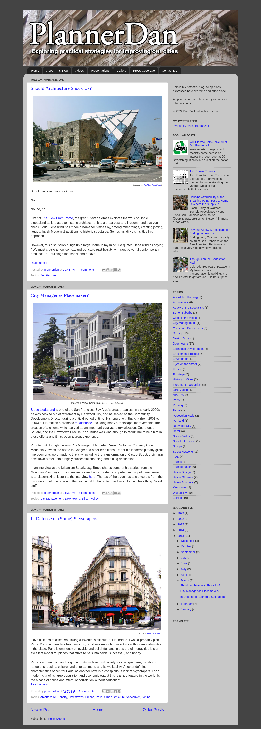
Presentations (100, 70)
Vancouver (133, 697)
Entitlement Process (186, 353)
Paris (99, 697)
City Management (51, 498)
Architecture (48, 275)
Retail (177, 431)
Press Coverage (144, 70)
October (186, 546)
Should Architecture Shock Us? (61, 88)
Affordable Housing (185, 297)
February (187, 603)
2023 (181, 513)
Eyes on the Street (185, 364)
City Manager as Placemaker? (60, 295)
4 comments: (87, 269)
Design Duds (181, 338)
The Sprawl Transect (203, 171)
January (186, 609)
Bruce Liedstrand (43, 409)
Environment (181, 358)
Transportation (182, 466)
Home (35, 70)
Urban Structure (114, 697)
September (188, 552)
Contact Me (170, 70)
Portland (178, 420)
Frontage (179, 374)
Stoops (177, 446)
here (92, 476)
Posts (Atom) (56, 718)
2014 (181, 530)
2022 (181, 518)
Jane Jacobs (181, 389)
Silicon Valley (90, 498)
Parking (178, 405)
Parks (177, 410)
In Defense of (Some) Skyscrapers (64, 518)
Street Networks (183, 451)
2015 (181, 524)
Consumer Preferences (188, 328)
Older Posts (153, 709)
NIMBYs (178, 395)
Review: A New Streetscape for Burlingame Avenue (210, 231)
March (185, 580)
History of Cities (183, 379)
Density (62, 697)
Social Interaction (184, 441)
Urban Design (182, 472)
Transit (177, 461)
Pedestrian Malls (183, 415)
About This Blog (57, 70)
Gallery (121, 70)
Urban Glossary (183, 477)
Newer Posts (42, 709)
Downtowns (72, 498)
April (184, 574)
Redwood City (182, 426)
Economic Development (188, 348)
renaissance (83, 423)
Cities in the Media (185, 317)
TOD (176, 456)
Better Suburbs (182, 312)
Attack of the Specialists (188, 307)
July (184, 557)
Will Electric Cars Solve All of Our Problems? (208, 143)
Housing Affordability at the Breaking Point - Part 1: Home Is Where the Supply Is (209, 200)
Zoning (146, 697)
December (188, 540)
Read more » (39, 262)
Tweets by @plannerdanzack (191, 125)
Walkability (180, 492)
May (184, 569)
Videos (79, 70)
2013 (181, 535)
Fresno (89, 697)
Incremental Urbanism (187, 384)
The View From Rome (152, 185)
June (184, 563)
